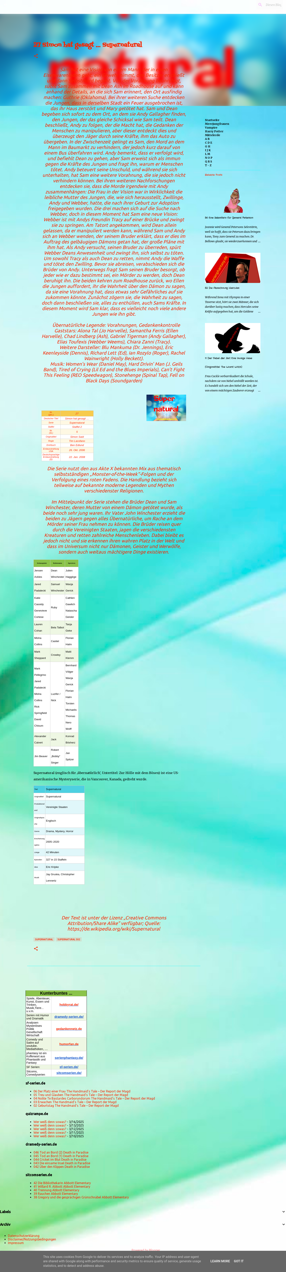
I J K (208, 150)
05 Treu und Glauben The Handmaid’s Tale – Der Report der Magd (80, 1095)
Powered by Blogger (143, 1250)
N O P (208, 158)
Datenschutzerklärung (23, 1235)
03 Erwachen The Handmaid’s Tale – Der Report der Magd (75, 1102)
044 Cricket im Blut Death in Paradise (59, 1159)
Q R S (208, 161)
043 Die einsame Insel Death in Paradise (61, 1163)
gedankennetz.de (69, 1029)
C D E (208, 142)
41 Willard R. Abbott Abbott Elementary (61, 1186)
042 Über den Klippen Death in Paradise (61, 1166)
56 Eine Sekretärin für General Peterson (229, 217)
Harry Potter (214, 131)
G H (207, 146)
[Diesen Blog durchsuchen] (262, 5)
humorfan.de (69, 1044)
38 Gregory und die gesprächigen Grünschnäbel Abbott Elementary (81, 1197)
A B (207, 139)
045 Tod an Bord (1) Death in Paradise (60, 1156)
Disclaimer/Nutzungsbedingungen (32, 1239)
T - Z (208, 165)
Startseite (212, 120)
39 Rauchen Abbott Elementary (55, 1193)
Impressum (16, 1243)
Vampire (211, 127)
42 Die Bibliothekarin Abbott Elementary (62, 1183)
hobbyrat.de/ (68, 1004)
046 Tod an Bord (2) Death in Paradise (60, 1152)
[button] (35, 56)
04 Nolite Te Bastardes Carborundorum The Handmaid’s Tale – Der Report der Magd (94, 1098)
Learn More (220, 1261)
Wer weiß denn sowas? (49, 1122)
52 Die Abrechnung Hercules (222, 288)
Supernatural (44, 939)
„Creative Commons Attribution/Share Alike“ (116, 920)
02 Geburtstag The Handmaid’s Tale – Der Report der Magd (76, 1105)
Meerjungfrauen (217, 124)
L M (207, 154)
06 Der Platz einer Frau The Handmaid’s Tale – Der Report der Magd (81, 1091)
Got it (239, 1261)
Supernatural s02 (68, 939)
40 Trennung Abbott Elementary (56, 1190)
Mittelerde (212, 135)
